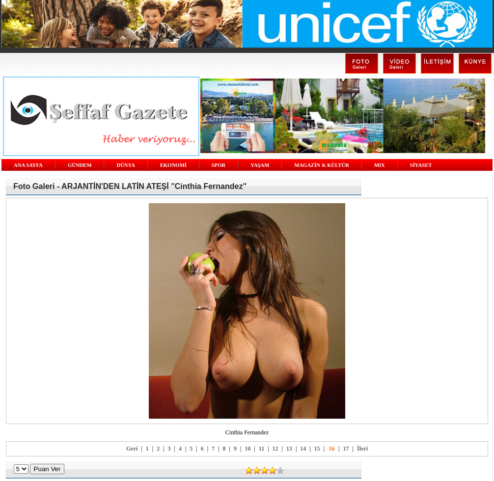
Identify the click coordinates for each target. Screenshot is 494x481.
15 (317, 448)
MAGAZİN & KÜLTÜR (321, 165)
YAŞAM (259, 165)
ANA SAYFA (28, 165)
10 (247, 448)
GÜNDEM (80, 165)
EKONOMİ (173, 165)
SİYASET (421, 165)
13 (289, 448)
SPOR (218, 165)
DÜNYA (125, 165)
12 (275, 448)
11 (261, 448)
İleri (362, 448)
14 (303, 448)
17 (346, 448)
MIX (379, 165)
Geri (131, 448)
